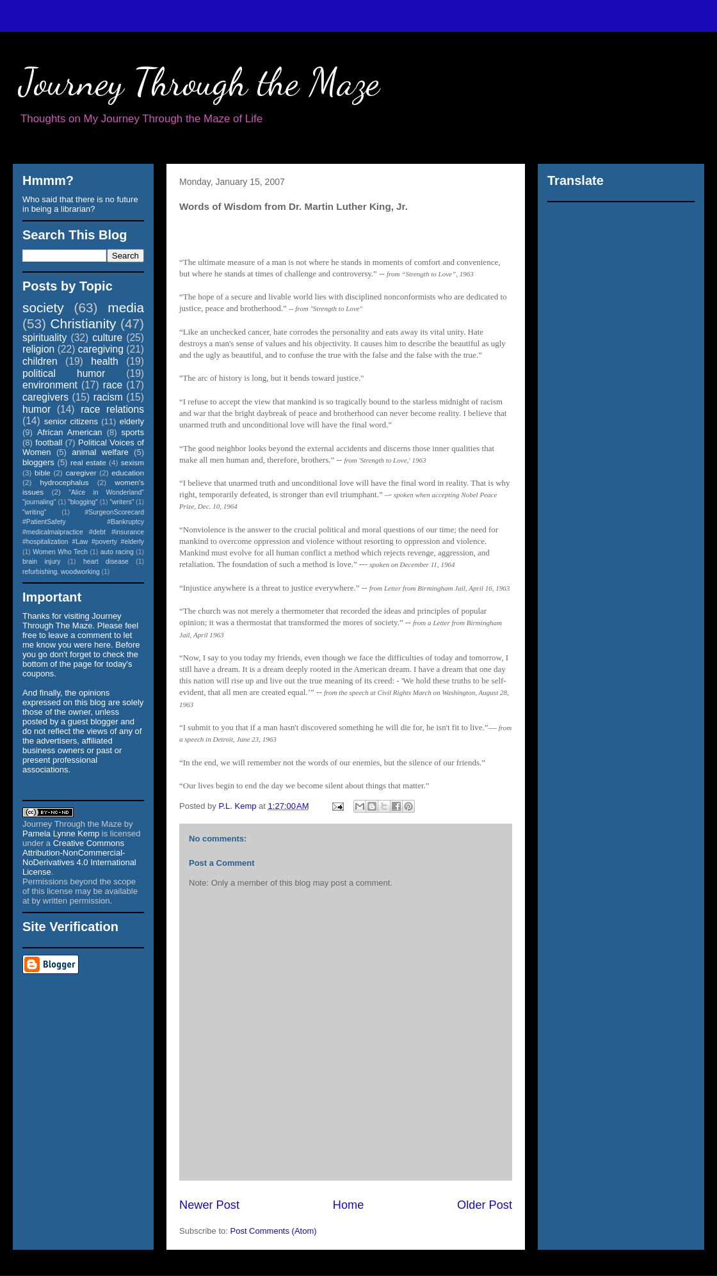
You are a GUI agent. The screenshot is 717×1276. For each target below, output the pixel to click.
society (43, 307)
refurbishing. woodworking (61, 571)
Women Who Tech (60, 551)
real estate (88, 462)
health (104, 361)
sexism (132, 462)
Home (348, 1205)
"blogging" (83, 502)
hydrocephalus (64, 482)
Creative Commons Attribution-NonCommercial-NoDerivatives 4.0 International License (79, 857)
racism (108, 397)
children (40, 361)
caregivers (45, 397)
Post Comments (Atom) (273, 1231)
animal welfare (100, 452)
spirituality (44, 337)
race (112, 384)
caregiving (101, 349)
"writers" (121, 502)
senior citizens (71, 421)
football (48, 442)
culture (107, 337)
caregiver (81, 472)
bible (43, 472)
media (126, 307)
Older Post (484, 1205)
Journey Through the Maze (199, 82)
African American (69, 432)
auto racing (117, 551)
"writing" (34, 512)
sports (133, 432)
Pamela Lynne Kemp (60, 833)
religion (38, 349)
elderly (132, 421)
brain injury (41, 561)
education (127, 472)
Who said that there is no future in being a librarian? (80, 204)
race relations (112, 409)
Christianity (84, 323)
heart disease (106, 561)
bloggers (38, 462)
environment (49, 384)
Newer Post (209, 1205)
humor (36, 409)
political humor (63, 373)
